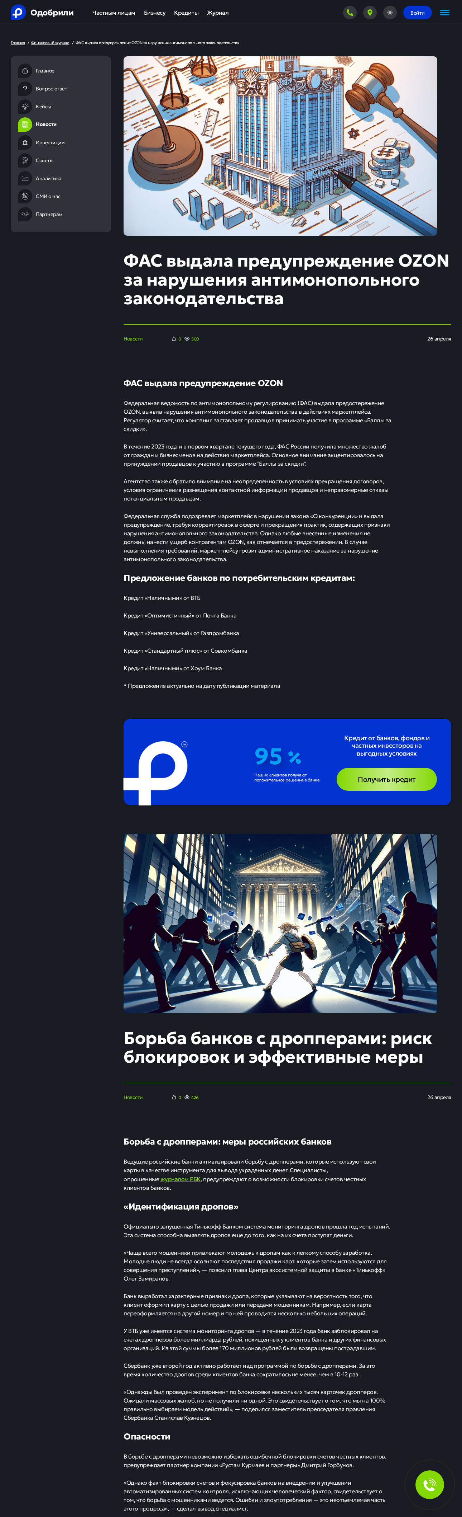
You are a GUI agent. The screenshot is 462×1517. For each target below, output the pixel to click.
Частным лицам (113, 12)
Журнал (217, 12)
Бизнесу (155, 12)
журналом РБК (180, 1178)
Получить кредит (387, 778)
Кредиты (186, 12)
